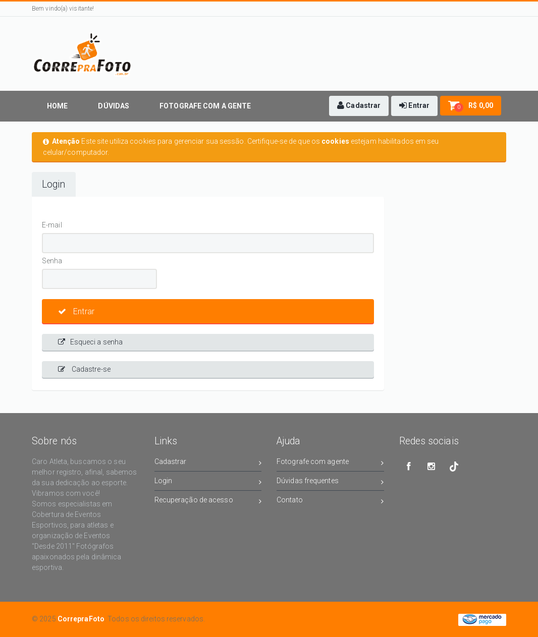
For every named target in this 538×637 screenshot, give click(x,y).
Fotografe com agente (330, 463)
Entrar (76, 311)
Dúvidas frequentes (330, 482)
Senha (52, 261)
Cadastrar (208, 463)
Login (54, 184)
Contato (330, 501)
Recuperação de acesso (208, 501)
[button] (359, 106)
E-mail (52, 225)
